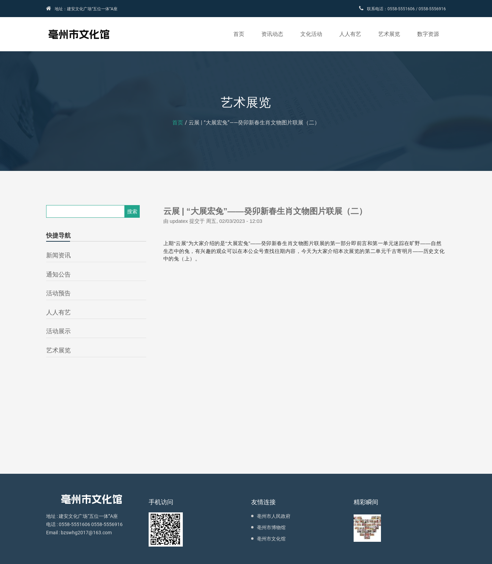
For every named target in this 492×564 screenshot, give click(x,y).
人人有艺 (350, 34)
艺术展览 (389, 34)
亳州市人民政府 (273, 516)
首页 (238, 34)
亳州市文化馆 (271, 538)
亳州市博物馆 (271, 527)
